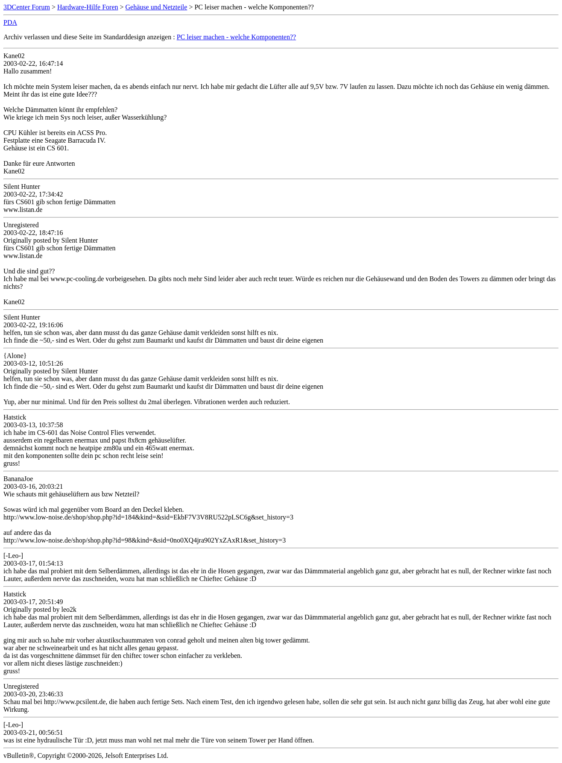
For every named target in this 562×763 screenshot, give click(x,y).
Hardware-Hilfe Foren (87, 7)
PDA (10, 22)
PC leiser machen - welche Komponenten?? (236, 37)
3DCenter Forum (26, 7)
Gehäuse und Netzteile (156, 7)
